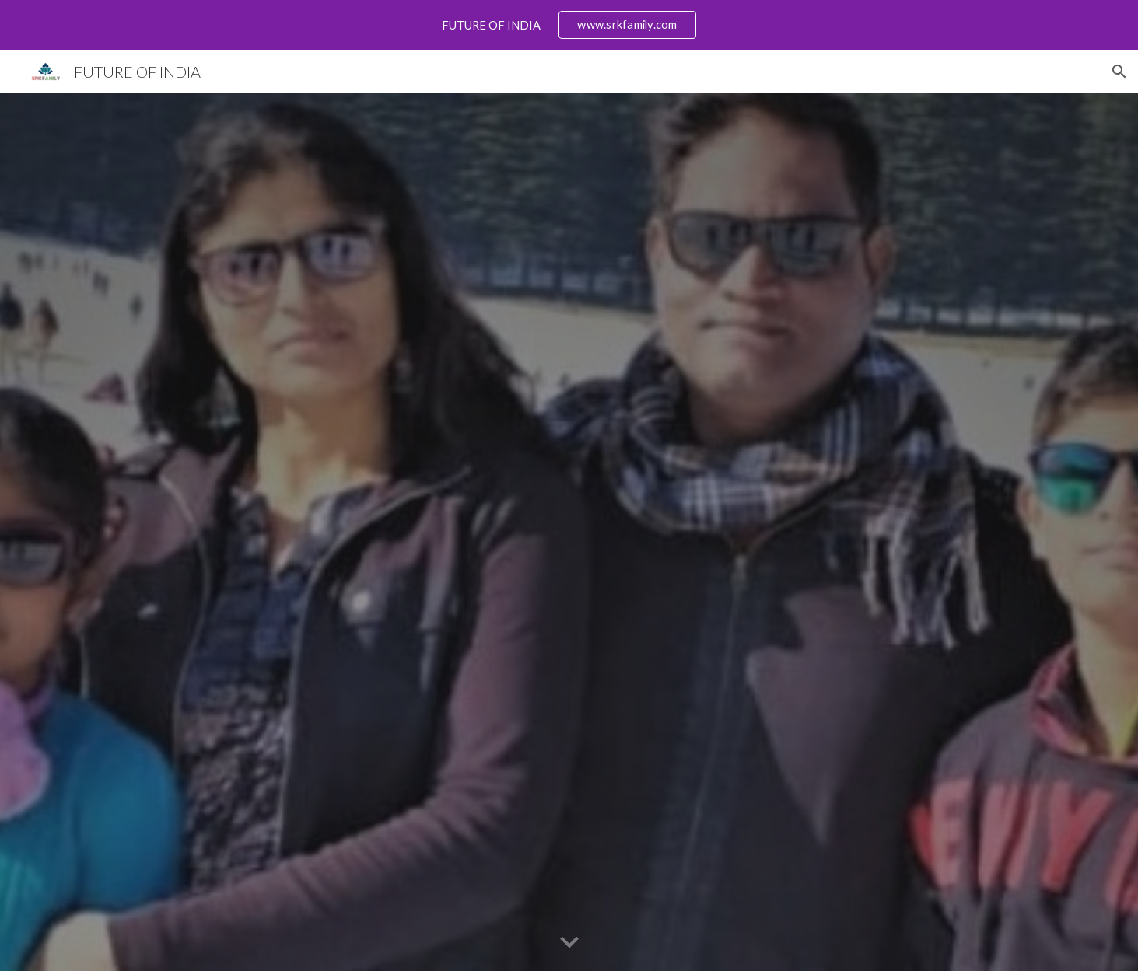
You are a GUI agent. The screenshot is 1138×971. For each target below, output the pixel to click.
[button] (1119, 71)
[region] (569, 25)
